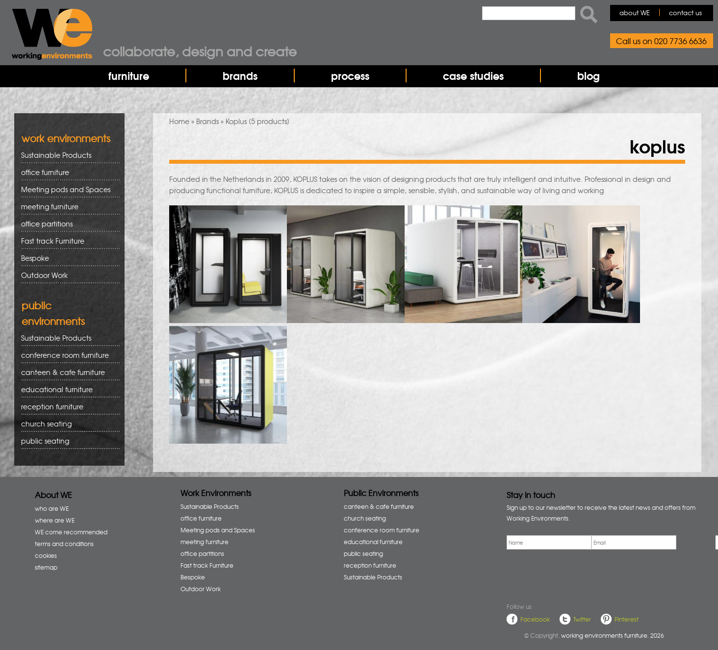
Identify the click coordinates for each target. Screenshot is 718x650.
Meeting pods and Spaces (67, 189)
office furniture (67, 172)
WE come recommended (71, 531)
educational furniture (67, 389)
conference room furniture (67, 355)
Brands (207, 121)
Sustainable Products (56, 155)
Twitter (582, 619)
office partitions (67, 224)
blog (588, 75)
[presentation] (581, 574)
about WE (634, 12)
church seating (46, 423)
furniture (128, 75)
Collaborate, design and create (200, 51)
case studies (473, 75)
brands (240, 75)
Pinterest (627, 619)
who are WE (52, 508)
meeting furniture (67, 206)
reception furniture (67, 406)
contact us (685, 12)
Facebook (535, 619)
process (350, 75)
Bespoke (35, 258)
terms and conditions (64, 543)
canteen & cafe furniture (67, 372)
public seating (67, 441)
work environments (66, 138)
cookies (46, 555)
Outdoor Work (44, 275)
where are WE (55, 520)
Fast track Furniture (52, 241)
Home (179, 121)
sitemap (46, 567)
